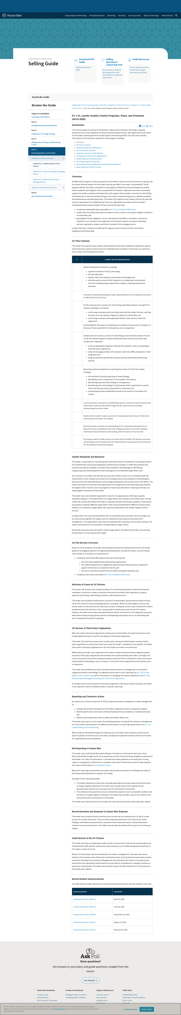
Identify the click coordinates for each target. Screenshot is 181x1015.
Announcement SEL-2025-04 (84, 900)
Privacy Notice (60, 1009)
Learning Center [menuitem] (134, 9)
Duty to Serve (127, 994)
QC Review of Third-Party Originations (92, 149)
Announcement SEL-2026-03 (84, 892)
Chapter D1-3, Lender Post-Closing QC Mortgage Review (46, 174)
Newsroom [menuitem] (152, 3)
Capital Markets (57, 3)
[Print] (142, 119)
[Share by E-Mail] (149, 119)
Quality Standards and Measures (89, 141)
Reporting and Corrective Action (89, 152)
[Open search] (176, 9)
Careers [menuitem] (162, 3)
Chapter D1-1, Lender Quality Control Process (46, 158)
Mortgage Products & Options (76, 988)
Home (6, 3)
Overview (80, 135)
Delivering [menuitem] (111, 9)
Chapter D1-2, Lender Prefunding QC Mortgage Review (49, 166)
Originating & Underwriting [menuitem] (75, 9)
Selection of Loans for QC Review (90, 146)
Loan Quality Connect (102, 758)
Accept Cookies (146, 1009)
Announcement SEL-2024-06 (84, 908)
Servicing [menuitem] (121, 9)
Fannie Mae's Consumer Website (134, 991)
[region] (90, 1009)
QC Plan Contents (84, 138)
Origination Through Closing (48, 125)
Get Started (90, 973)
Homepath (126, 996)
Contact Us (172, 3)
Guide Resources (140, 52)
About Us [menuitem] (124, 3)
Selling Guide (43, 56)
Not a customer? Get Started (47, 994)
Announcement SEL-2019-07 (84, 915)
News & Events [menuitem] (167, 9)
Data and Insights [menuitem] (138, 3)
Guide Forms (100, 996)
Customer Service (102, 988)
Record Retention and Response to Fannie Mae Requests (99, 157)
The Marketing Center (130, 988)
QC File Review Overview (86, 144)
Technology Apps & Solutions (76, 991)
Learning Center (101, 994)
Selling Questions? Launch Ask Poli (114, 55)
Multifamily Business (40, 3)
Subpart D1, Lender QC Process (43, 152)
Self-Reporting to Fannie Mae (88, 155)
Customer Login (42, 988)
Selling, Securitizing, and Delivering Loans (48, 134)
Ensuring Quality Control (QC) (48, 144)
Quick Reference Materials (48, 187)
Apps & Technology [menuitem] (151, 9)
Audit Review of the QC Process (89, 160)
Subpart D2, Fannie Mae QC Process (44, 181)
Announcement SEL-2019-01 (84, 923)
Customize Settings (130, 1009)
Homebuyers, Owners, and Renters (80, 3)
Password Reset (43, 991)
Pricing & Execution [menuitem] (97, 9)
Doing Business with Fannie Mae (48, 116)
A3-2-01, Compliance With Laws (122, 203)
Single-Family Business (20, 3)
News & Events (101, 991)
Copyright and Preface (41, 110)
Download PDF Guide (86, 54)
